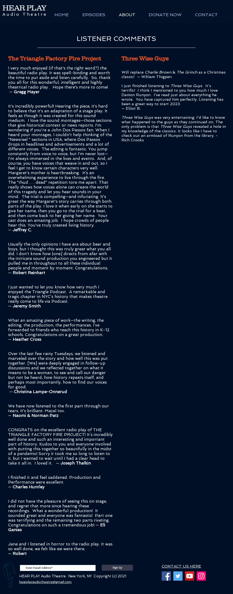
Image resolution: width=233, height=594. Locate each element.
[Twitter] (178, 576)
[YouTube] (189, 576)
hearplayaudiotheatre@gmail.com (45, 582)
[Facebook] (166, 576)
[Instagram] (201, 576)
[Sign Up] (117, 568)
